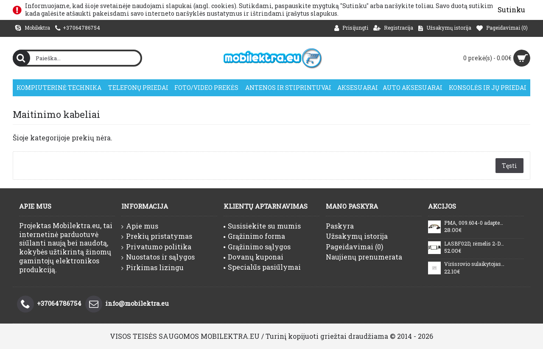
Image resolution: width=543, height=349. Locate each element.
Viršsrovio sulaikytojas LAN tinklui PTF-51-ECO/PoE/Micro (474, 264)
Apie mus (139, 226)
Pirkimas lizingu (152, 267)
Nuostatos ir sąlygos (158, 257)
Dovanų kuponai (253, 256)
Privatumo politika (156, 246)
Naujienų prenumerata (364, 256)
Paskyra (340, 225)
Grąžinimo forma (254, 236)
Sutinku (511, 9)
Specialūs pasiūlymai (262, 266)
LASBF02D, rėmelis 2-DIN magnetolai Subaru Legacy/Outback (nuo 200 (474, 244)
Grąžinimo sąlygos (257, 246)
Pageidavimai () (354, 246)
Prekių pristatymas (156, 236)
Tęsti (509, 166)
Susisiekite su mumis (262, 225)
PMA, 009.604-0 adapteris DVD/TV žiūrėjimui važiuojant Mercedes (474, 223)
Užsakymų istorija (357, 236)
